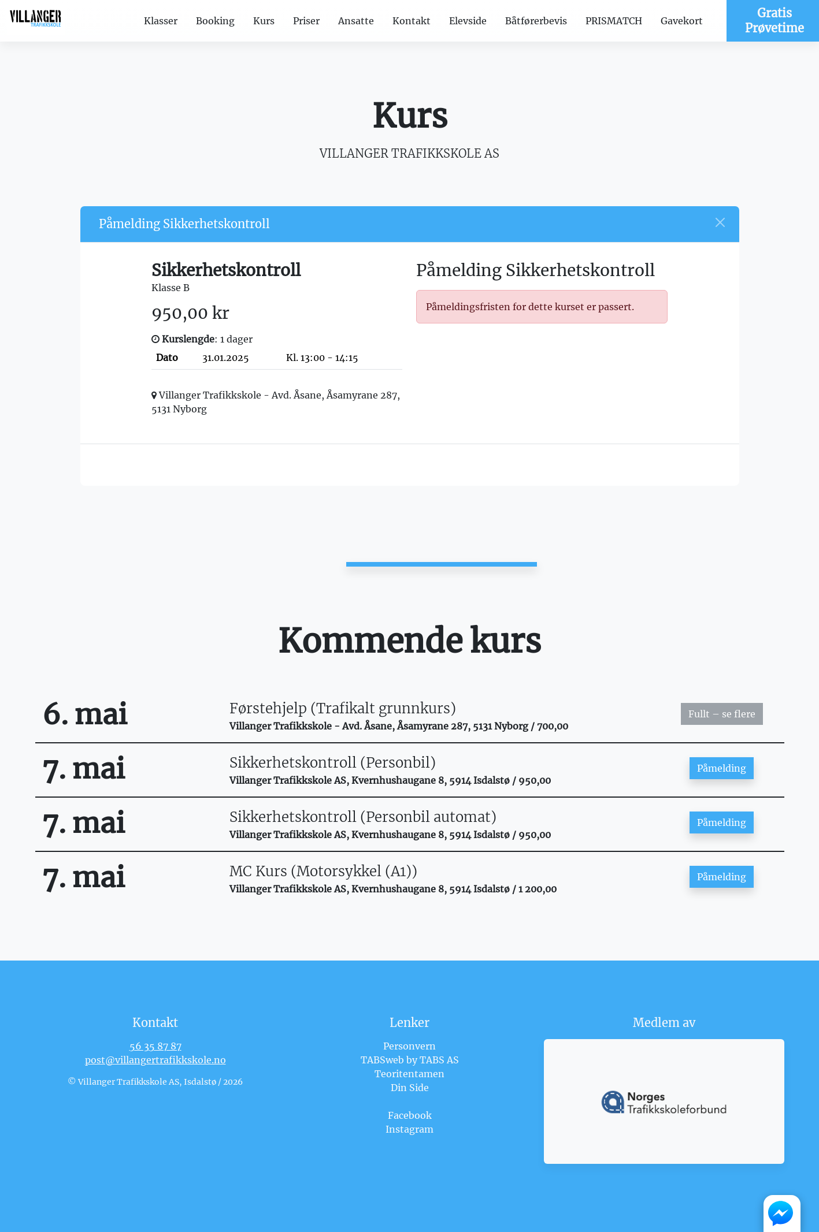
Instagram (409, 1129)
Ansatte (356, 21)
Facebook (410, 1115)
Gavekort (682, 21)
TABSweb (382, 1060)
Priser (306, 21)
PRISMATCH (613, 21)
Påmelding (721, 768)
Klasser (160, 21)
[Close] (720, 222)
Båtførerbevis (536, 21)
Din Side (410, 1087)
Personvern (409, 1046)
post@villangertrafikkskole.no (155, 1060)
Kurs (264, 21)
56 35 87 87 (155, 1046)
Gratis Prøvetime (774, 20)
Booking (215, 21)
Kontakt (411, 21)
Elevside (468, 21)
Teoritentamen (409, 1074)
